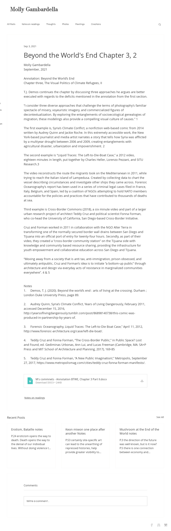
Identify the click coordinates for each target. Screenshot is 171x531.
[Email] (158, 525)
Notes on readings (31, 24)
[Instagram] (165, 525)
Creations (96, 24)
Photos (65, 24)
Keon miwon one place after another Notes (85, 431)
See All (160, 417)
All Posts (11, 24)
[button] (159, 24)
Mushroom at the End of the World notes (139, 431)
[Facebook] (151, 525)
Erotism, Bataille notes (27, 429)
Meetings (79, 24)
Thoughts (50, 24)
